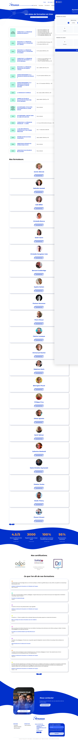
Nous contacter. (39, 724)
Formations (47, 5)
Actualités (67, 5)
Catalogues (53, 5)
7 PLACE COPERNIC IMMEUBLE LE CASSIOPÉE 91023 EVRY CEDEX (41, 727)
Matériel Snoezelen (17, 726)
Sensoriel (15, 723)
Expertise (35, 5)
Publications (60, 5)
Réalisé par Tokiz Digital (45, 738)
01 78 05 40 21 (39, 730)
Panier (44, 2)
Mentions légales (29, 738)
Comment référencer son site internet (54, 738)
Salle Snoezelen (17, 728)
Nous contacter (64, 2)
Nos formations (28, 725)
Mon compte (50, 2)
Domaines (41, 5)
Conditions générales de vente (37, 738)
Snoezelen (16, 725)
